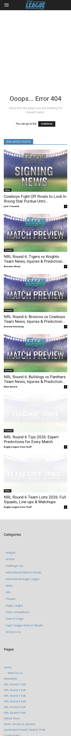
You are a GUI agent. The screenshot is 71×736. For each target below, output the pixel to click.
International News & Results (23, 559)
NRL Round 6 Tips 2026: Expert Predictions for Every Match (31, 432)
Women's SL (13, 618)
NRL (8, 579)
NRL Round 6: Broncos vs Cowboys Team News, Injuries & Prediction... (34, 319)
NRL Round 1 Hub (15, 671)
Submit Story (12, 705)
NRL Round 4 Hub (15, 688)
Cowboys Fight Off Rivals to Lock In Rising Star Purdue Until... (35, 198)
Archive (10, 545)
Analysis (11, 539)
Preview (8, 250)
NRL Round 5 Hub (15, 693)
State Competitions (17, 598)
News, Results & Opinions (20, 710)
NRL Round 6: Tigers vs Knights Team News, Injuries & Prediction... (34, 259)
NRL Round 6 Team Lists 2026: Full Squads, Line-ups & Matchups (35, 486)
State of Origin (14, 605)
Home (7, 654)
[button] (6, 5)
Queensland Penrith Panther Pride (24, 716)
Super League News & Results (24, 612)
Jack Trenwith (11, 206)
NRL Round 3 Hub (15, 682)
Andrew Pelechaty (14, 326)
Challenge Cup (14, 552)
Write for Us (15, 659)
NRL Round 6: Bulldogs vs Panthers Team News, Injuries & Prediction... (35, 379)
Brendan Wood (12, 266)
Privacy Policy (12, 727)
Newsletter (10, 665)
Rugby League (14, 592)
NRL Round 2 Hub (15, 676)
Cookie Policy (12, 722)
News (7, 190)
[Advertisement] (35, 47)
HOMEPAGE (46, 124)
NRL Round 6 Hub (15, 699)
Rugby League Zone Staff (18, 440)
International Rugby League (22, 565)
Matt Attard (10, 386)
